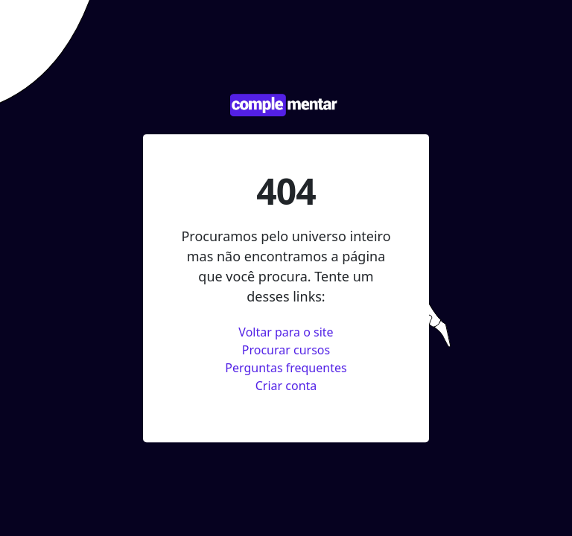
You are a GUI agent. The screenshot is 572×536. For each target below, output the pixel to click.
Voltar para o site (285, 332)
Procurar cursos (286, 350)
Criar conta (286, 385)
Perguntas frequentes (285, 368)
